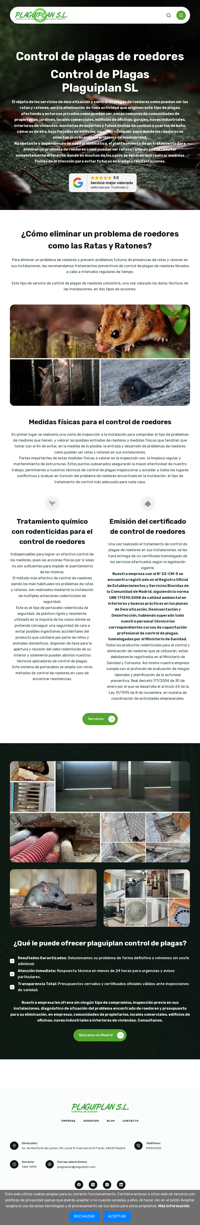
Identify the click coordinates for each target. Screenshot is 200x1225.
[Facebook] (79, 1184)
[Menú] (181, 15)
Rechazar (84, 1216)
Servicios (91, 1120)
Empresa (68, 1120)
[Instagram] (107, 1184)
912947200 (153, 1148)
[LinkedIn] (121, 1184)
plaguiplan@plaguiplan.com (76, 1167)
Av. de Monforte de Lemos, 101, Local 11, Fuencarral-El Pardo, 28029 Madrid (73, 1148)
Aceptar (117, 1216)
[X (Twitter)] (93, 1184)
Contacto (131, 1120)
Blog (111, 1120)
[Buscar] (169, 15)
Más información (174, 1206)
